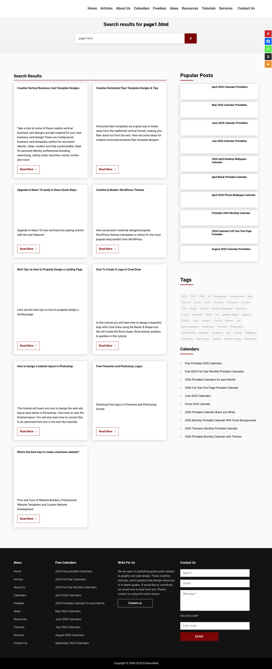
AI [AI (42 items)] (209, 296)
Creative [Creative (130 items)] (245, 302)
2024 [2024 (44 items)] (184, 296)
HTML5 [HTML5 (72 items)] (185, 320)
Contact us (135, 603)
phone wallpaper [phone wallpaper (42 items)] (190, 326)
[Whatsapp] (268, 49)
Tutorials (209, 8)
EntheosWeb (150, 663)
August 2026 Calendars (69, 635)
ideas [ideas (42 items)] (196, 320)
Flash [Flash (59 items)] (209, 314)
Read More (28, 169)
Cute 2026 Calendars (198, 396)
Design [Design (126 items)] (193, 308)
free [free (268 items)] (217, 314)
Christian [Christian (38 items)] (218, 302)
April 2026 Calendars (68, 595)
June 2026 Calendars (68, 619)
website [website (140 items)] (217, 338)
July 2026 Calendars (67, 627)
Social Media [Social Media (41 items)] (188, 332)
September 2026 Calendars (72, 643)
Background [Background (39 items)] (220, 296)
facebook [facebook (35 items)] (197, 314)
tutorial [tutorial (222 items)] (238, 332)
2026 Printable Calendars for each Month (210, 379)
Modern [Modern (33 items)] (229, 320)
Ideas (174, 8)
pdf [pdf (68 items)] (238, 320)
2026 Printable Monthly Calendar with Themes (213, 436)
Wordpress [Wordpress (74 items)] (250, 338)
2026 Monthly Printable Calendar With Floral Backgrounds (220, 420)
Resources (190, 8)
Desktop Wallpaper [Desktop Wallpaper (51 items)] (222, 308)
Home (92, 8)
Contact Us (246, 8)
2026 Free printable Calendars (73, 571)
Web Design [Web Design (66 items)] (203, 338)
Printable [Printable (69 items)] (222, 326)
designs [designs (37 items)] (204, 308)
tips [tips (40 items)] (229, 332)
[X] (268, 56)
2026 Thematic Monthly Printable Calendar (211, 428)
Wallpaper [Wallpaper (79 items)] (250, 332)
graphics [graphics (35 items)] (246, 314)
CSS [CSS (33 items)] (183, 308)
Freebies (159, 8)
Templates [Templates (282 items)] (217, 332)
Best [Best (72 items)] (250, 296)
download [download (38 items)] (241, 308)
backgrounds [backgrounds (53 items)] (237, 296)
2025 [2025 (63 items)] (193, 296)
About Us (123, 8)
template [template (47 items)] (203, 332)
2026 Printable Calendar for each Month (79, 603)
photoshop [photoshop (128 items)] (208, 326)
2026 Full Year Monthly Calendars (76, 587)
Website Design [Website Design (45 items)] (233, 338)
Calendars (142, 8)
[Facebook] (268, 41)
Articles (106, 8)
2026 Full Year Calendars (70, 579)
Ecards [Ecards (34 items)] (185, 314)
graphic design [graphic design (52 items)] (231, 314)
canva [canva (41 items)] (197, 302)
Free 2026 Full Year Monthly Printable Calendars (214, 371)
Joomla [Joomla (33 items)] (217, 320)
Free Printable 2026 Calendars (203, 363)
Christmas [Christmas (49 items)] (232, 302)
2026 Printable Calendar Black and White (210, 412)
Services (226, 8)
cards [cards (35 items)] (207, 302)
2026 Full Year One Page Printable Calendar (211, 387)
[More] (268, 64)
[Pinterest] (268, 33)
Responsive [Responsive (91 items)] (237, 326)
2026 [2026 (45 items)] (202, 296)
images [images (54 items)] (206, 320)
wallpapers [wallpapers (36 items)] (187, 338)
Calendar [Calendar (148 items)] (186, 302)
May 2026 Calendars (68, 611)
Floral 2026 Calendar (197, 404)
